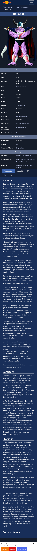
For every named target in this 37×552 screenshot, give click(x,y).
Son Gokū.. (19, 165)
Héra (17, 144)
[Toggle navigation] (31, 2)
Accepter (5, 549)
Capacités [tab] (19, 171)
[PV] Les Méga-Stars (22, 123)
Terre (18, 133)
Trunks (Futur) (20, 105)
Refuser (12, 549)
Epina (26, 116)
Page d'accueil (8, 7)
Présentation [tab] (8, 171)
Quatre (26, 161)
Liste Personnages (22, 7)
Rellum (28, 156)
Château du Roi (21, 127)
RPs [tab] (28, 171)
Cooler (24, 156)
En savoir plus (22, 549)
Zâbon (18, 159)
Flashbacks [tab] (8, 175)
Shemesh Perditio (26, 159)
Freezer (18, 156)
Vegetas (18, 167)
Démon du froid (21, 87)
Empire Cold (20, 148)
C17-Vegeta (20, 116)
